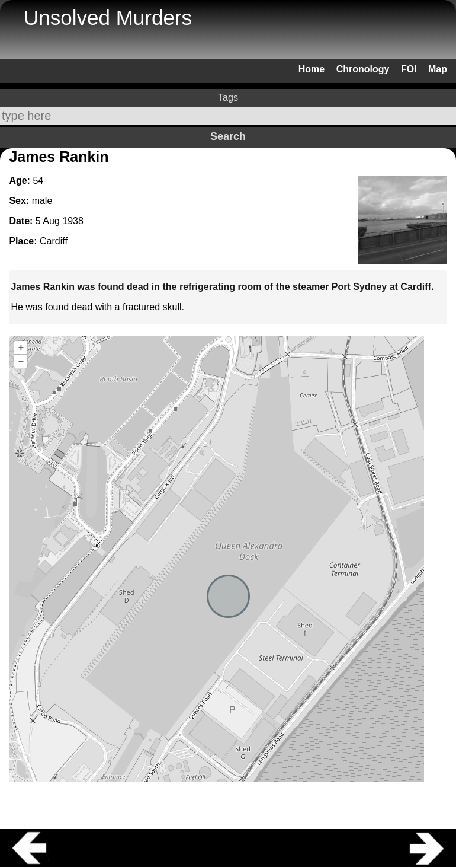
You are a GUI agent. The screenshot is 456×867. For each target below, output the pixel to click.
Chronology (363, 69)
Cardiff (54, 241)
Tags (228, 98)
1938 (73, 221)
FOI (409, 69)
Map (437, 69)
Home (311, 69)
